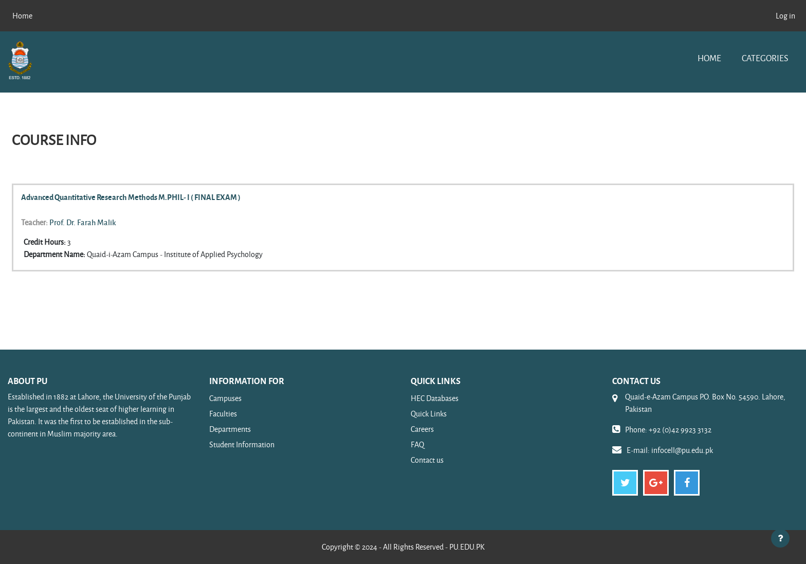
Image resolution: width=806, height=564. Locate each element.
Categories (765, 58)
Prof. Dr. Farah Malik (82, 222)
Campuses (225, 398)
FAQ (417, 444)
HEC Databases (435, 398)
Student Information (241, 444)
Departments (230, 429)
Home (709, 58)
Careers (422, 429)
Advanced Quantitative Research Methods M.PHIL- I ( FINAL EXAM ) (131, 197)
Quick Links (429, 413)
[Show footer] (780, 538)
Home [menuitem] (22, 15)
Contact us (427, 459)
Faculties (223, 413)
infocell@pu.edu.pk (682, 450)
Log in (785, 15)
